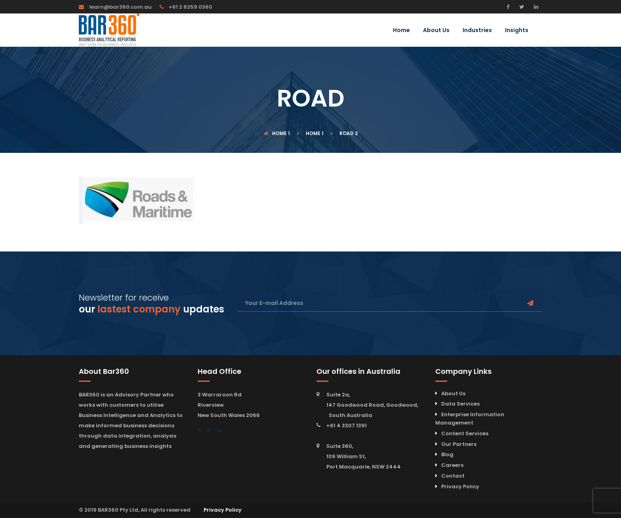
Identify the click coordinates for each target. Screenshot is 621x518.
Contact (453, 476)
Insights (516, 30)
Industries (477, 30)
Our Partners (458, 444)
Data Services (460, 404)
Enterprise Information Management (469, 419)
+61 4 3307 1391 (346, 425)
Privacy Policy (460, 486)
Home (401, 30)
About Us (436, 30)
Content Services (464, 433)
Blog (447, 454)
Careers (452, 465)
